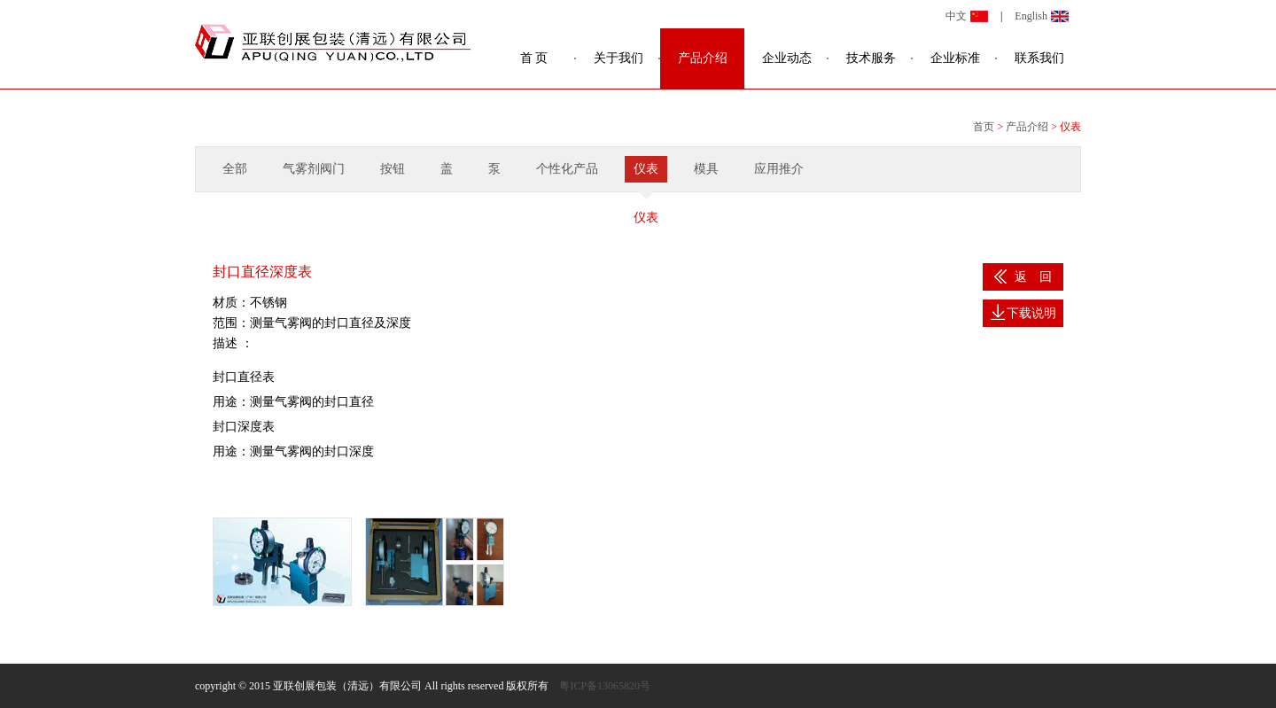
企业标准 (955, 58)
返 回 (1023, 276)
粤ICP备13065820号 (604, 686)
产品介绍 (702, 58)
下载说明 (1023, 312)
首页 (983, 127)
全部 (234, 168)
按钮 (392, 168)
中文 (956, 16)
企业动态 (787, 58)
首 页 (534, 58)
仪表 (646, 168)
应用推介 (779, 168)
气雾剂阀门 (314, 168)
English (1031, 16)
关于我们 (618, 58)
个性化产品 (567, 168)
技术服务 (871, 58)
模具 (706, 168)
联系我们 (1039, 58)
